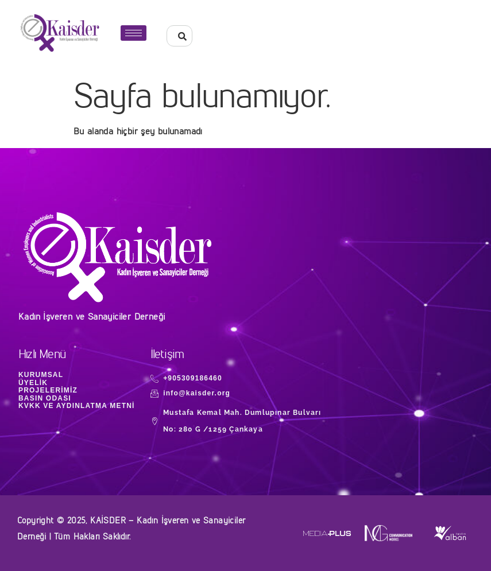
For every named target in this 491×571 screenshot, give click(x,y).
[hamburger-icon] (133, 33)
